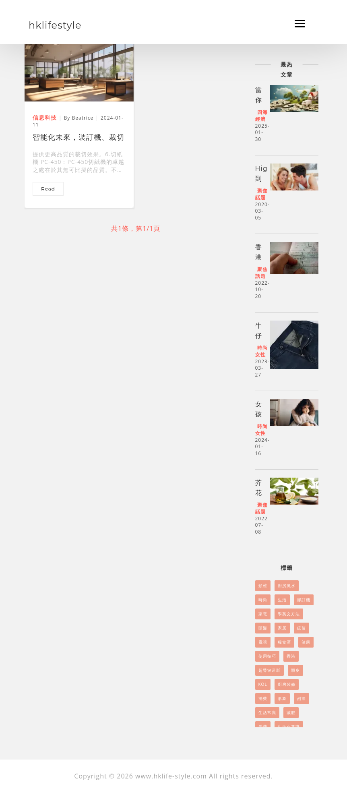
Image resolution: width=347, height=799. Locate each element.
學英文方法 (289, 614)
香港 (291, 656)
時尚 (262, 599)
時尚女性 (261, 351)
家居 (282, 628)
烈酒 (301, 698)
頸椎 (262, 585)
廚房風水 (286, 585)
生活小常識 (289, 726)
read (48, 189)
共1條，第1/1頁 (135, 228)
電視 (262, 642)
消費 (262, 698)
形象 (282, 698)
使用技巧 (267, 656)
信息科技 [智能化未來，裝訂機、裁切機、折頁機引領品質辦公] (45, 117)
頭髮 (262, 628)
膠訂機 (303, 599)
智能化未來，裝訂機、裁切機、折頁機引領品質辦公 (78, 138)
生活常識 (267, 712)
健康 (306, 642)
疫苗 (301, 628)
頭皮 (295, 670)
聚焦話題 (261, 194)
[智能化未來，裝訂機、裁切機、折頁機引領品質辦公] (79, 70)
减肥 (291, 712)
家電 (262, 614)
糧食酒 (284, 642)
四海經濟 (261, 115)
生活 (282, 599)
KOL (262, 684)
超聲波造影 (269, 670)
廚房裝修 (286, 684)
